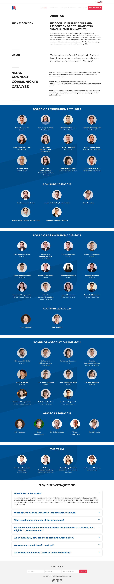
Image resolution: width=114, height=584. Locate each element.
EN (101, 2)
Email (61, 580)
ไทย (99, 2)
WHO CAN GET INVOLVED (68, 8)
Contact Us (82, 8)
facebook (57, 580)
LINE (53, 580)
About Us (44, 8)
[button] (57, 493)
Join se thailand (95, 8)
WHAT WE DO (53, 8)
